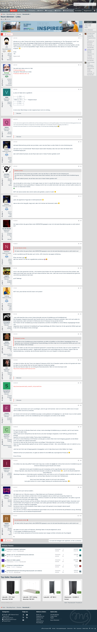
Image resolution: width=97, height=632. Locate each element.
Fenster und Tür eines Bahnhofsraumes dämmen (20, 554)
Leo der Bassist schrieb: (20, 520)
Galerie (41, 10)
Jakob (76, 561)
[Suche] (85, 4)
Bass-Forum (5, 616)
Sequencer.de (39, 617)
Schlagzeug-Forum (7, 617)
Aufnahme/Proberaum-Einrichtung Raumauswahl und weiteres (24, 570)
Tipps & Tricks (88, 24)
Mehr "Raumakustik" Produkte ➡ (73, 602)
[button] (9, 11)
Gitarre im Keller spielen (13, 560)
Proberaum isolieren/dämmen (15, 565)
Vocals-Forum (6, 621)
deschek (76, 572)
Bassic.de (38, 614)
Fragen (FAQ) (88, 25)
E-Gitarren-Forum (14, 614)
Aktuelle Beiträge (54, 614)
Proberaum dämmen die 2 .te (21, 73)
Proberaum (19, 567)
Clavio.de (38, 619)
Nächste (9, 34)
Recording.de (39, 622)
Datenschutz (70, 628)
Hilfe (75, 628)
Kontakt (53, 628)
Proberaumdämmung (19, 70)
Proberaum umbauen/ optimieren (16, 549)
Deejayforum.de (40, 616)
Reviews (58, 10)
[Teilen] (79, 38)
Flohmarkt (49, 10)
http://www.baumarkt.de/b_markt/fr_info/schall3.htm (27, 386)
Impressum (79, 628)
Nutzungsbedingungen (61, 628)
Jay (3, 19)
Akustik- (5, 614)
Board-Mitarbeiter (89, 29)
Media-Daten (85, 628)
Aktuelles (32, 10)
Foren (13, 10)
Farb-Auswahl (45, 628)
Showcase (22, 10)
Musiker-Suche (69, 10)
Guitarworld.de (40, 621)
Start (92, 628)
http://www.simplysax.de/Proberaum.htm (24, 368)
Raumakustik (20, 551)
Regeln (86, 27)
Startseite (5, 10)
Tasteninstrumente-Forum (9, 619)
